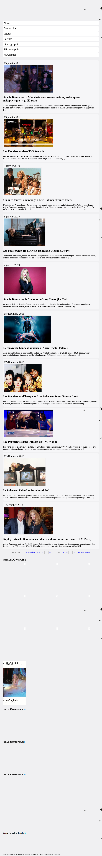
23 (54, 552)
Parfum (8, 38)
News (7, 23)
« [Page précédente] (42, 552)
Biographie (10, 28)
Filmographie (11, 49)
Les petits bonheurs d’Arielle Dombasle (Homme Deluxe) (36, 250)
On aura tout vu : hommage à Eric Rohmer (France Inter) (37, 200)
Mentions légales (46, 854)
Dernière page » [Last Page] (83, 552)
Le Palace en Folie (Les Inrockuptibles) (26, 490)
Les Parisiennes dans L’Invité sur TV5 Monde (30, 441)
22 (50, 552)
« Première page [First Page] (33, 552)
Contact (57, 854)
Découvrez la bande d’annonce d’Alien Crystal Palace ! (35, 348)
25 (63, 552)
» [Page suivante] (74, 552)
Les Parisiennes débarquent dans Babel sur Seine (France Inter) (40, 396)
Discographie (11, 44)
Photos (8, 33)
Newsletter (10, 54)
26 (67, 552)
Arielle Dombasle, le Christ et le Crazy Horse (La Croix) (36, 299)
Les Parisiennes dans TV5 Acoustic (23, 151)
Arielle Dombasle (51, 9)
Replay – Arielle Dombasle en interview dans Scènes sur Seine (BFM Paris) (47, 539)
